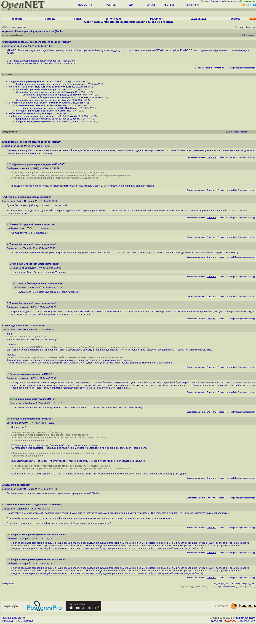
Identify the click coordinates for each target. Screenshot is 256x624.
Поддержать (231, 620)
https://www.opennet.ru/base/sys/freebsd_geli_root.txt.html (101, 50)
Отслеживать (248, 35)
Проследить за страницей (18, 620)
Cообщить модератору (244, 68)
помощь (50, 18)
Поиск (188, 4)
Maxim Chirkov (245, 617)
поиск (77, 18)
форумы (17, 18)
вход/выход (198, 18)
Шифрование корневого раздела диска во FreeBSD (36, 81)
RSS (253, 132)
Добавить (217, 620)
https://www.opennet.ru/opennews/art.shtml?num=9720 (46, 63)
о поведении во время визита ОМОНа (29, 102)
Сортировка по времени (238, 132)
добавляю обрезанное (21, 113)
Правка (229, 68)
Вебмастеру (247, 620)
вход (222, 1)
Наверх (229, 157)
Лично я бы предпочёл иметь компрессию (31, 86)
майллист (156, 18)
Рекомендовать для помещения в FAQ (239, 587)
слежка (235, 18)
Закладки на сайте (13, 617)
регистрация (231, 1)
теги (195, 4)
